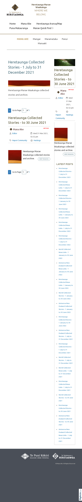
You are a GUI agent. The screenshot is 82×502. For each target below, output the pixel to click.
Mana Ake (26, 23)
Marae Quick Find (43, 28)
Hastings (37, 140)
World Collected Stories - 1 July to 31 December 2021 (66, 360)
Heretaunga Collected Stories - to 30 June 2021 (65, 408)
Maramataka (51, 39)
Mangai (36, 39)
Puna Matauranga (18, 28)
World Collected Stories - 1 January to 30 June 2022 (65, 296)
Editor (14, 133)
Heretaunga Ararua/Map (49, 23)
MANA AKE (23, 39)
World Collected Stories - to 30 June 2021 (66, 398)
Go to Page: (17, 110)
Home (12, 23)
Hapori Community (19, 140)
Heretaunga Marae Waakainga (41, 5)
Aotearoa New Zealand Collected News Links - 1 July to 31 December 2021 (65, 435)
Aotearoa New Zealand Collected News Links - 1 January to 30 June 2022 (66, 269)
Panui (65, 39)
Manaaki (42, 43)
